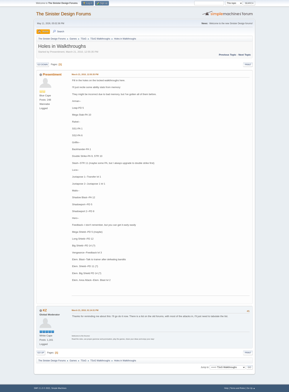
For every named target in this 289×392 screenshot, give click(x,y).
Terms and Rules (237, 388)
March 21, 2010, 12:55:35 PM (85, 74)
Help (226, 388)
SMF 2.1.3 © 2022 (42, 388)
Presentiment (52, 74)
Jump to (205, 367)
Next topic (244, 54)
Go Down (42, 64)
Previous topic (227, 54)
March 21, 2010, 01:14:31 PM (85, 310)
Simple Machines (58, 388)
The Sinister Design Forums (63, 13)
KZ (45, 310)
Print (248, 64)
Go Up (40, 353)
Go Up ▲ (251, 388)
